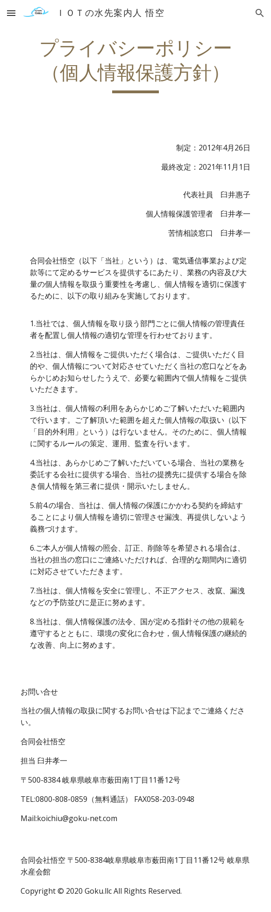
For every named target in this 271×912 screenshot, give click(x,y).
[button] (11, 13)
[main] (135, 64)
